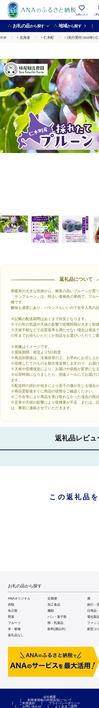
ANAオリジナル (19, 598)
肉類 (11, 604)
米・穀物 (14, 629)
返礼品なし (16, 635)
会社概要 (49, 697)
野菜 (11, 617)
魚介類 (12, 611)
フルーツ (14, 623)
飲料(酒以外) (56, 629)
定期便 (52, 598)
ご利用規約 (27, 703)
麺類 (51, 611)
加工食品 (54, 604)
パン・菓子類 (57, 617)
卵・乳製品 (55, 623)
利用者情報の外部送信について (49, 700)
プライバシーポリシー (64, 703)
